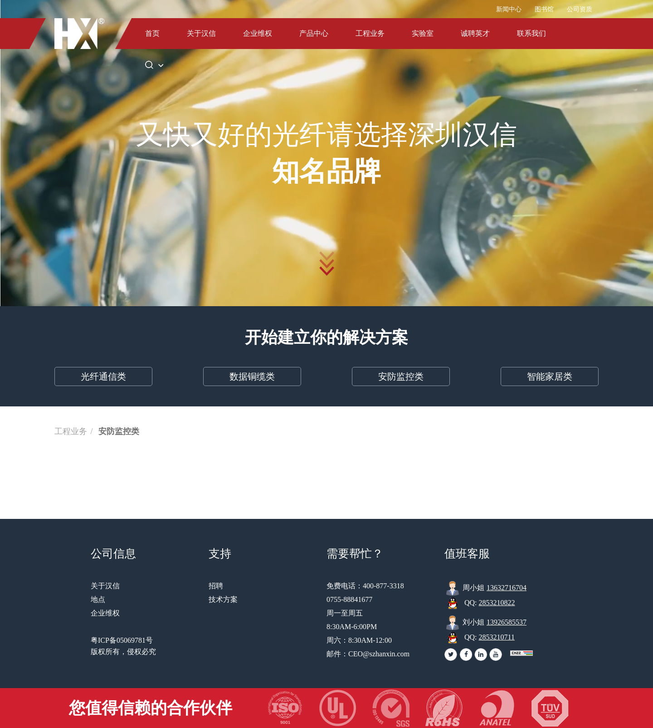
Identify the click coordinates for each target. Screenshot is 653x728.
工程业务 (370, 33)
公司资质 (579, 9)
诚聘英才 (475, 33)
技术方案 (223, 599)
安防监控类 (401, 376)
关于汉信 (201, 33)
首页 (152, 33)
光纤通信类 (103, 376)
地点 (98, 599)
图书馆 (544, 9)
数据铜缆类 (252, 376)
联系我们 (531, 33)
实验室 (423, 33)
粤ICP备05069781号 (122, 640)
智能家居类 (549, 376)
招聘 (216, 586)
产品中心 (313, 33)
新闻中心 (508, 9)
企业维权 (257, 33)
